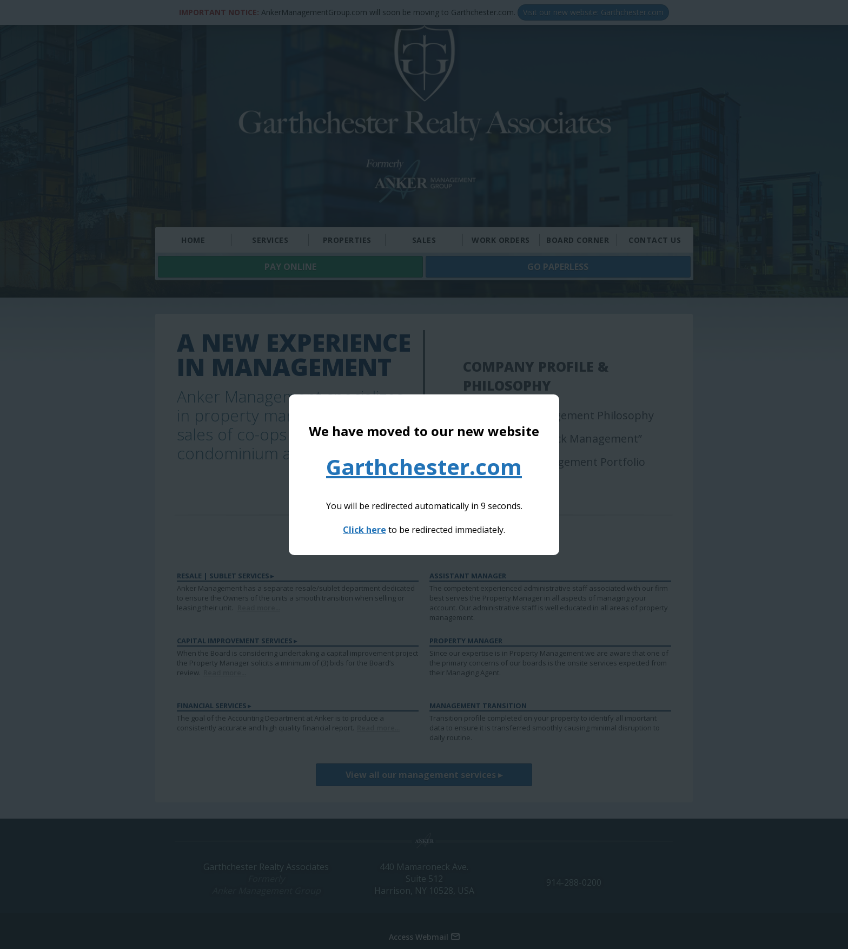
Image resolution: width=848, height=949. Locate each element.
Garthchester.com (424, 467)
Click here (364, 530)
